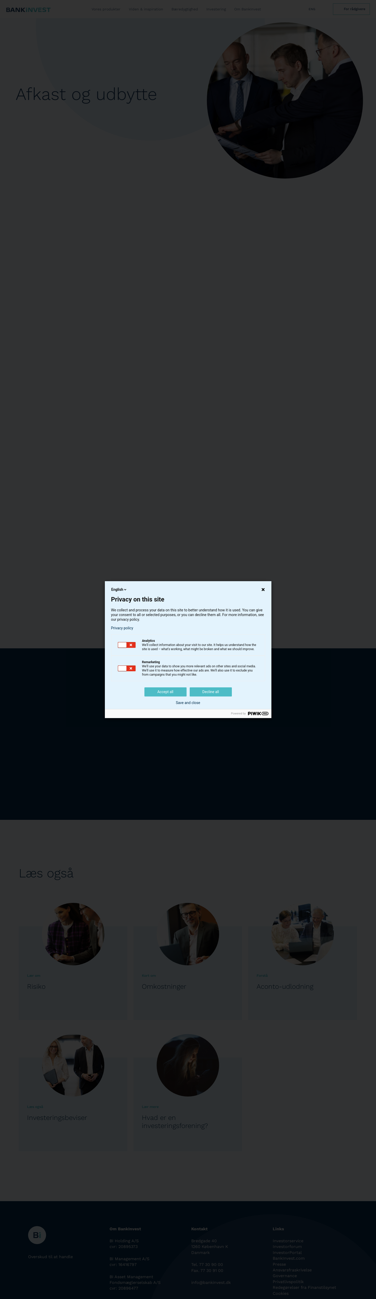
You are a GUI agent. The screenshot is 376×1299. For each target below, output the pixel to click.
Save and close (188, 703)
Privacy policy (122, 628)
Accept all (165, 692)
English (119, 589)
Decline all (210, 692)
